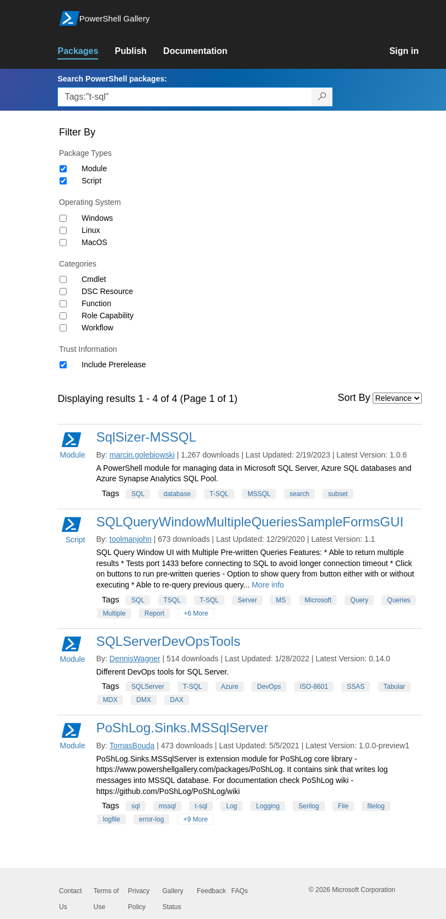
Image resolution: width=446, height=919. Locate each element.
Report (154, 613)
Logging (268, 806)
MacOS (95, 242)
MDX (110, 700)
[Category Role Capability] (63, 315)
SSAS (355, 686)
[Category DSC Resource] (63, 291)
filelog (375, 806)
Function (96, 303)
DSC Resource (107, 291)
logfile (111, 819)
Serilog (308, 806)
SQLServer (147, 686)
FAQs (240, 891)
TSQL (172, 600)
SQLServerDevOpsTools (168, 641)
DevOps (269, 686)
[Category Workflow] (63, 327)
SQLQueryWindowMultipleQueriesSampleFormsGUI (250, 521)
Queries (398, 600)
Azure (229, 686)
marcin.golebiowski (142, 454)
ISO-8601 (314, 686)
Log (231, 806)
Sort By (354, 397)
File (343, 806)
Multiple (114, 613)
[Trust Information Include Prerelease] (63, 364)
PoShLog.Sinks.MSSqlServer (182, 727)
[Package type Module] (63, 168)
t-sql (201, 806)
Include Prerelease (114, 364)
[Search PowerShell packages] (322, 97)
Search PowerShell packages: (111, 78)
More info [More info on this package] (268, 584)
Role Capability (107, 315)
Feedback (211, 891)
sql (135, 806)
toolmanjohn (131, 539)
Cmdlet (94, 279)
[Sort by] (397, 398)
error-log (151, 819)
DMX (143, 700)
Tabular (394, 686)
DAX (177, 700)
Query (359, 600)
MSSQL (259, 494)
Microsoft (318, 600)
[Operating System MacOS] (63, 242)
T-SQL (219, 494)
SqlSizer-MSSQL (146, 436)
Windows (97, 218)
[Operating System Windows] (63, 218)
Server (247, 600)
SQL (137, 494)
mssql (167, 806)
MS (281, 600)
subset (337, 494)
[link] (86, 51)
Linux (91, 230)
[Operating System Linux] (63, 230)
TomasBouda (132, 745)
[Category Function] (63, 303)
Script (91, 180)
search (299, 494)
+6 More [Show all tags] (196, 613)
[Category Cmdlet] (63, 279)
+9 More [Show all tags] (196, 819)
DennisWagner (135, 658)
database (177, 494)
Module (94, 168)
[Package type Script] (63, 180)
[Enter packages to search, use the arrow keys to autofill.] (184, 97)
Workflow (97, 327)
